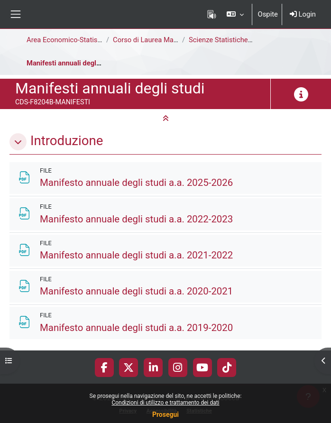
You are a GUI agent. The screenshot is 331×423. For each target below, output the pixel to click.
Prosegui (165, 414)
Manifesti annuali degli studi (71, 63)
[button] (235, 14)
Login (303, 14)
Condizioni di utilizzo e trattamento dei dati (165, 402)
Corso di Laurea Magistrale (154, 40)
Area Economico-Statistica (68, 40)
